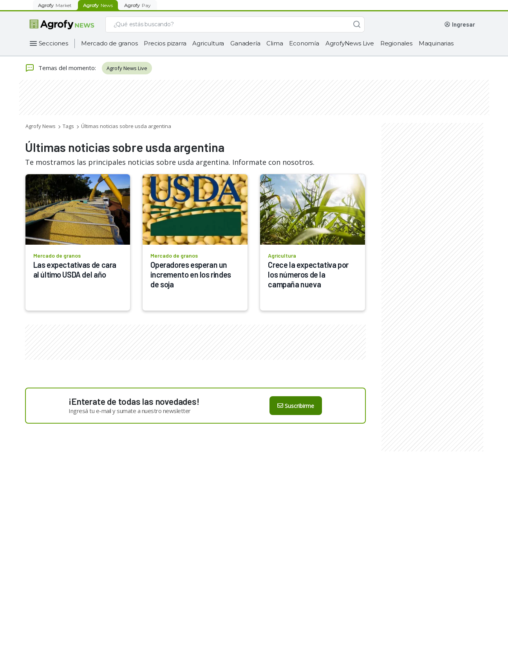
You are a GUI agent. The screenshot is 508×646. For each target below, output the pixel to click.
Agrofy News (40, 126)
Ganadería (245, 43)
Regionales (396, 43)
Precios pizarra (165, 43)
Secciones (53, 43)
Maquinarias (436, 43)
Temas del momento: (60, 68)
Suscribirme (295, 406)
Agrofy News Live (127, 68)
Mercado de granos (109, 43)
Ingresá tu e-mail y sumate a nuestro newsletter (130, 411)
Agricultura (208, 43)
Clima (274, 43)
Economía (304, 43)
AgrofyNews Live (349, 43)
